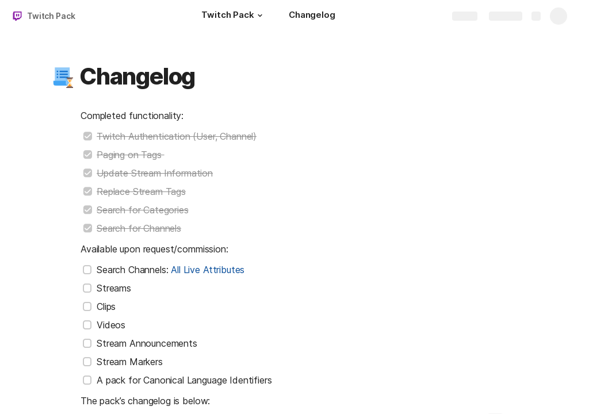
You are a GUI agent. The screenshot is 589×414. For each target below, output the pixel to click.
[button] (260, 15)
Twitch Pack (51, 16)
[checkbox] (87, 136)
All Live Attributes (207, 269)
